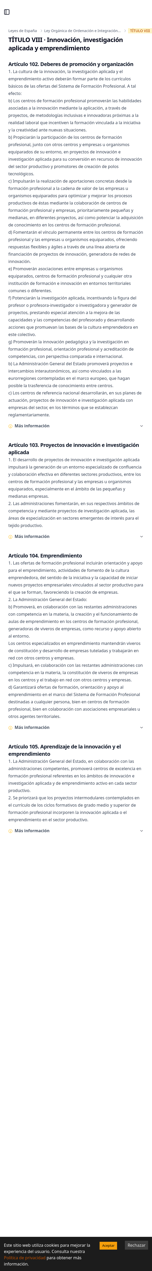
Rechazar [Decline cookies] (136, 1245)
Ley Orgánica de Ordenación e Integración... (82, 30)
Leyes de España (22, 30)
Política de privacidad (25, 1258)
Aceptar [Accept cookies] (108, 1245)
